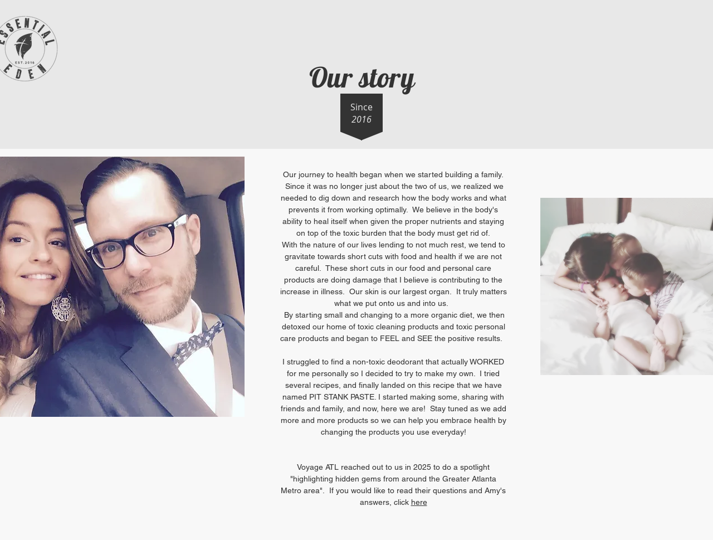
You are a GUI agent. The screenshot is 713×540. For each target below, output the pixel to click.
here (419, 502)
